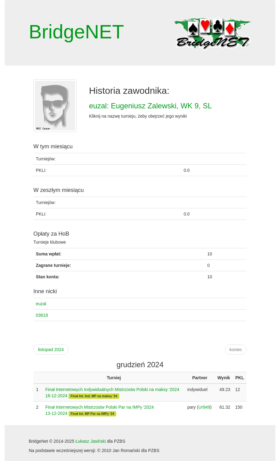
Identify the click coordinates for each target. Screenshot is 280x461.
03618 (42, 315)
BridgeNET (76, 31)
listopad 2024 (51, 349)
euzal (41, 303)
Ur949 (204, 407)
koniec (236, 349)
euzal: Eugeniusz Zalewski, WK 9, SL (150, 106)
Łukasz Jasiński (90, 441)
